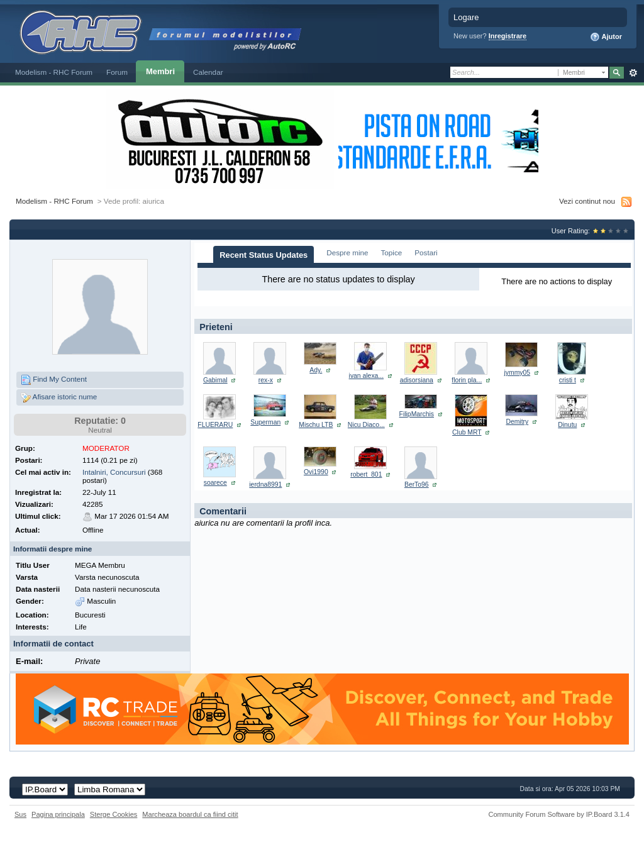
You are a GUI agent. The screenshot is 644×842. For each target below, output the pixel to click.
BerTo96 (416, 484)
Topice (391, 252)
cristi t (567, 380)
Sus (20, 814)
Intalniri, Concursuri (114, 472)
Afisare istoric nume (59, 397)
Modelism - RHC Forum (53, 72)
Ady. (315, 370)
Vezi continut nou (587, 201)
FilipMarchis (416, 414)
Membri (160, 71)
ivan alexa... (366, 375)
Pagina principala (58, 814)
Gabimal (215, 380)
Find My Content (54, 380)
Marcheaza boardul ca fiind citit (190, 814)
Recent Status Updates (263, 255)
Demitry (517, 421)
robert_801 (366, 474)
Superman (265, 422)
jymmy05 (517, 372)
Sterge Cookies (114, 814)
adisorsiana (416, 380)
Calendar (208, 72)
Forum (117, 72)
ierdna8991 (265, 484)
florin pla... (467, 380)
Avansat (633, 73)
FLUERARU (215, 424)
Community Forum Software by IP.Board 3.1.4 (559, 814)
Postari (425, 252)
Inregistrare (508, 36)
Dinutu (567, 424)
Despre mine (347, 252)
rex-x (265, 380)
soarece (215, 482)
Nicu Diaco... (366, 424)
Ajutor (606, 37)
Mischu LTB (316, 424)
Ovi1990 (316, 471)
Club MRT (466, 432)
